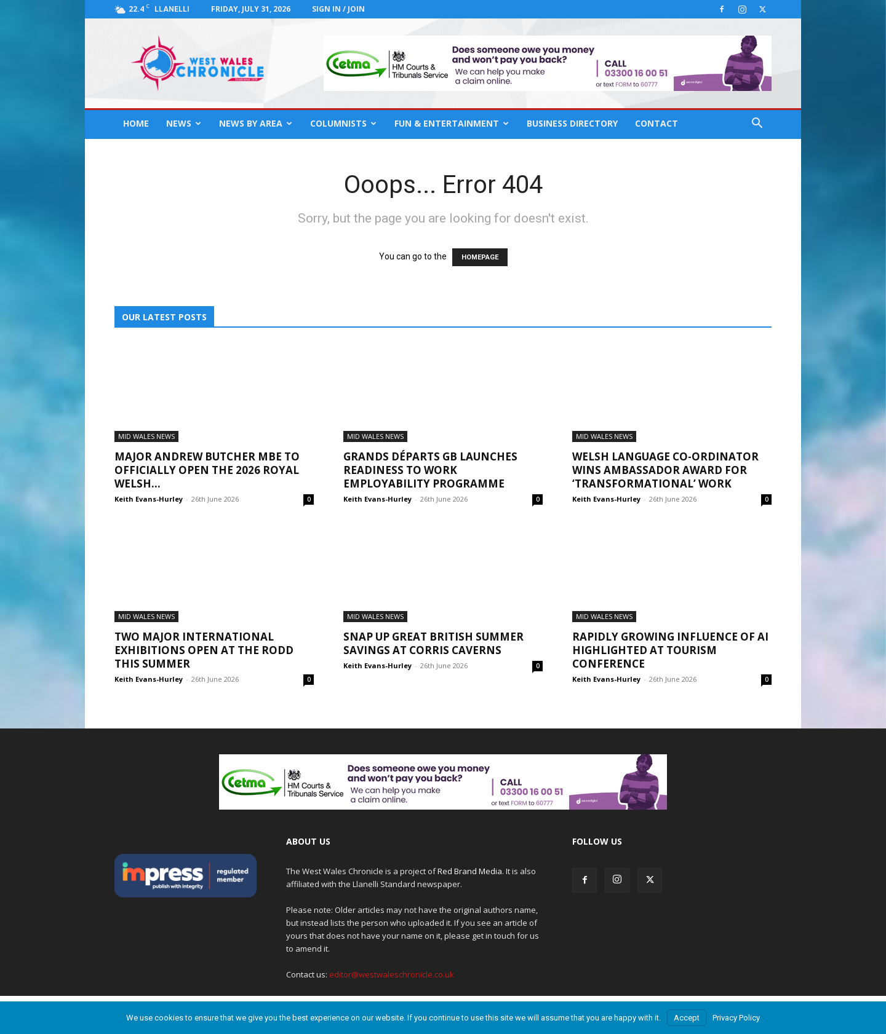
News (183, 123)
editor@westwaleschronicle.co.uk (391, 974)
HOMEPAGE (479, 257)
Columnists (343, 123)
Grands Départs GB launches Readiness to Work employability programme (430, 470)
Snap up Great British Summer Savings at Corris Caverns (433, 643)
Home (136, 123)
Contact (656, 123)
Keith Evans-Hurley (148, 498)
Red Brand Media (469, 871)
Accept (687, 1017)
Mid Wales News (146, 436)
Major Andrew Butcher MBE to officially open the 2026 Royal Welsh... (207, 470)
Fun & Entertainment (451, 123)
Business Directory (572, 123)
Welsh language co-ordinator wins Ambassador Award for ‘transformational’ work (665, 470)
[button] (757, 124)
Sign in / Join (338, 9)
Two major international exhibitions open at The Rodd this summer (203, 650)
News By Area (255, 123)
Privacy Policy (736, 1017)
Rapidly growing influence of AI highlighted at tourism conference (670, 650)
